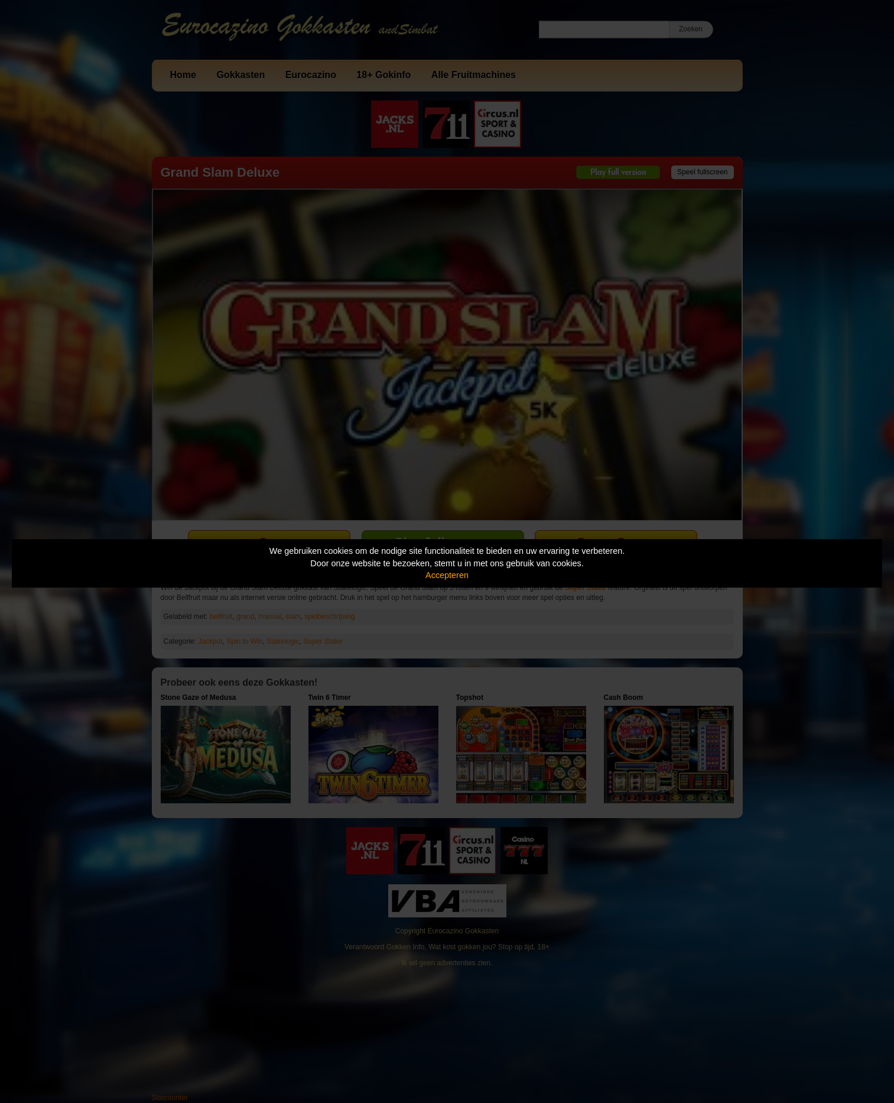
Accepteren (447, 575)
